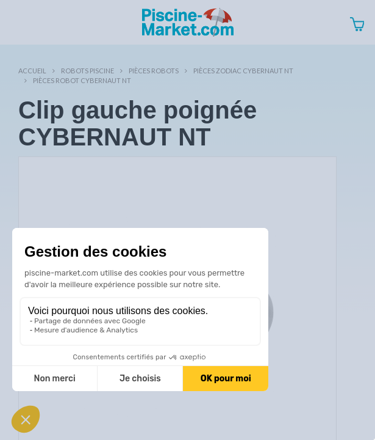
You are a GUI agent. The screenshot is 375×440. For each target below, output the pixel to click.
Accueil (32, 71)
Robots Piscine (87, 71)
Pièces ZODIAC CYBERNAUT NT (243, 71)
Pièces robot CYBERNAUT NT (82, 80)
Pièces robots (154, 71)
